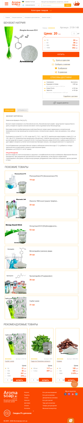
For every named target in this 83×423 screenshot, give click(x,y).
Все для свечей (48, 400)
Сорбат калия (9, 361)
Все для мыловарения (50, 392)
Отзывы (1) (22, 110)
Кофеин (59, 361)
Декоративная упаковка (50, 398)
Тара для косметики (49, 403)
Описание (9, 110)
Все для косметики (49, 395)
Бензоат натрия (46, 17)
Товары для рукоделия (50, 405)
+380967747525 (30, 1)
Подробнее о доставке (70, 96)
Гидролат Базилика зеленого (40, 361)
